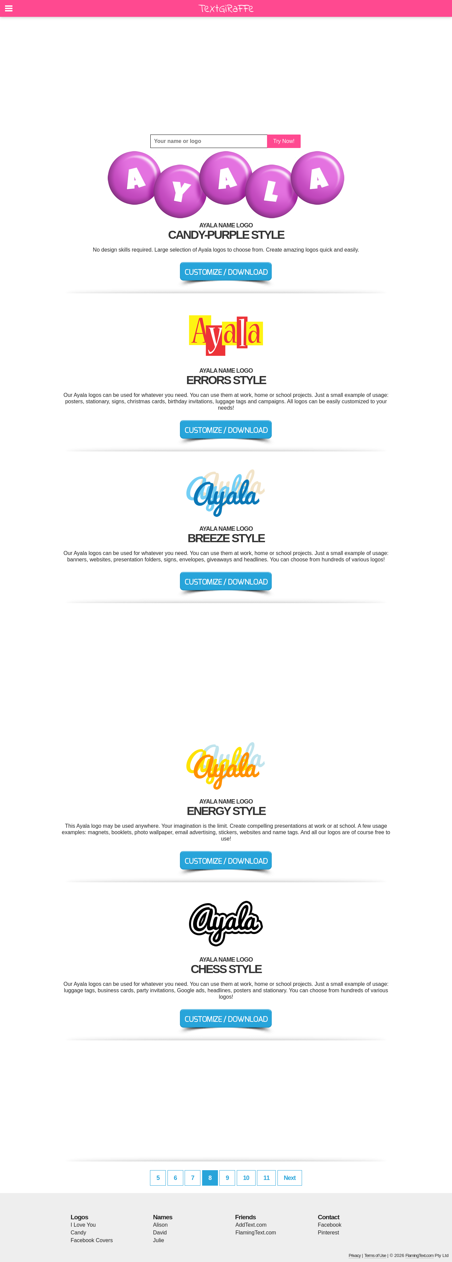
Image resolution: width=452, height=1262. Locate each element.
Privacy (355, 1255)
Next (290, 1178)
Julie (158, 1240)
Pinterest (328, 1232)
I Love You (83, 1225)
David (160, 1232)
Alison (160, 1225)
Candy (78, 1232)
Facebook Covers (92, 1240)
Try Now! (283, 141)
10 (246, 1178)
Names (162, 1217)
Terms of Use (375, 1255)
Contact (328, 1217)
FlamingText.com (255, 1232)
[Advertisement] (226, 76)
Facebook (329, 1225)
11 (266, 1178)
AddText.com (250, 1225)
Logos (79, 1217)
